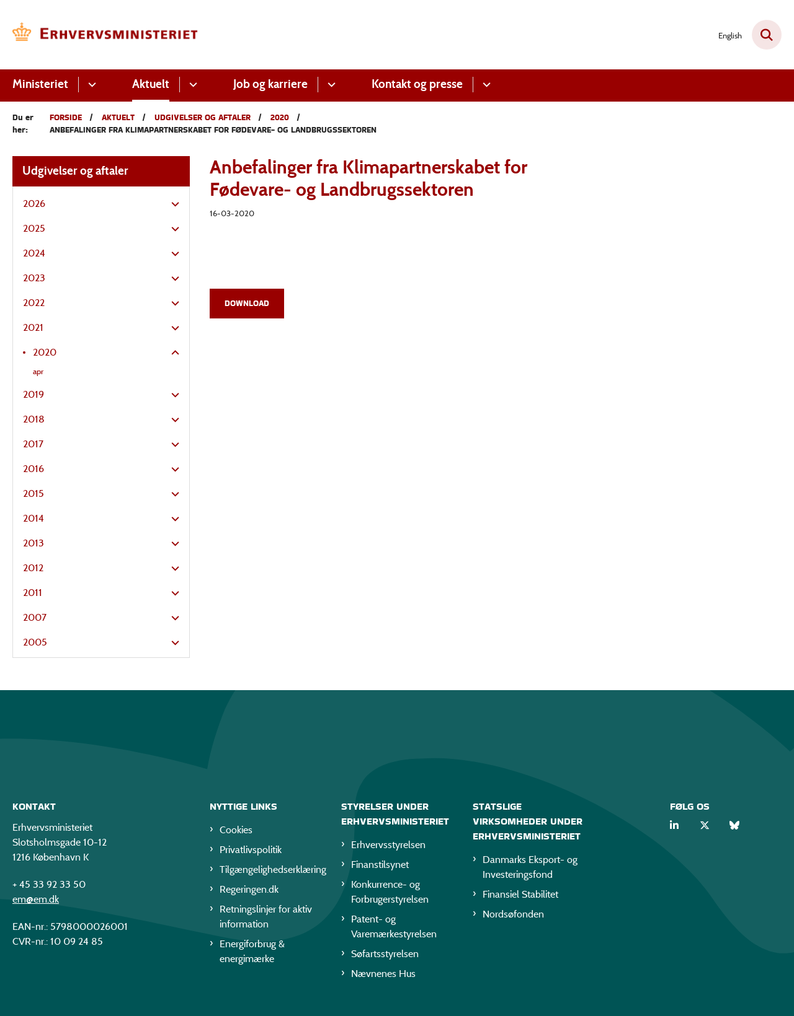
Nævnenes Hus (383, 976)
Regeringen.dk (249, 892)
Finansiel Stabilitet (520, 897)
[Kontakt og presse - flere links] (485, 84)
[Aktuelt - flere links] (191, 84)
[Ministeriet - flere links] (90, 84)
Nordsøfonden (513, 916)
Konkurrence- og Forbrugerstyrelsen (390, 894)
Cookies (236, 832)
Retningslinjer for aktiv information (266, 919)
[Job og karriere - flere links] (330, 84)
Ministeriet (40, 84)
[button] (172, 204)
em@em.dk (35, 902)
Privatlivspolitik (251, 852)
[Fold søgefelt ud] (767, 35)
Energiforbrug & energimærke (252, 953)
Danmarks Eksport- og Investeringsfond (530, 869)
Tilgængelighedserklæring (270, 872)
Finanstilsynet (380, 867)
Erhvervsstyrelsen (388, 847)
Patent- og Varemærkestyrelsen (394, 929)
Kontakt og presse (417, 84)
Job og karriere (270, 84)
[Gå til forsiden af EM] (105, 34)
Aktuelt (150, 84)
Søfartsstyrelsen (385, 956)
